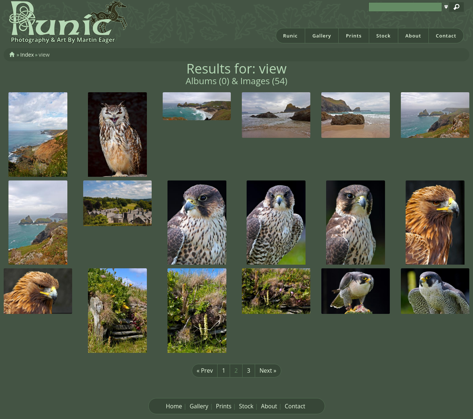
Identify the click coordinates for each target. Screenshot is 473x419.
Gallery (322, 35)
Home (174, 406)
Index (27, 54)
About (413, 35)
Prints (354, 35)
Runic (290, 35)
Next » (268, 370)
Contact (446, 35)
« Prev (205, 370)
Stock (383, 35)
